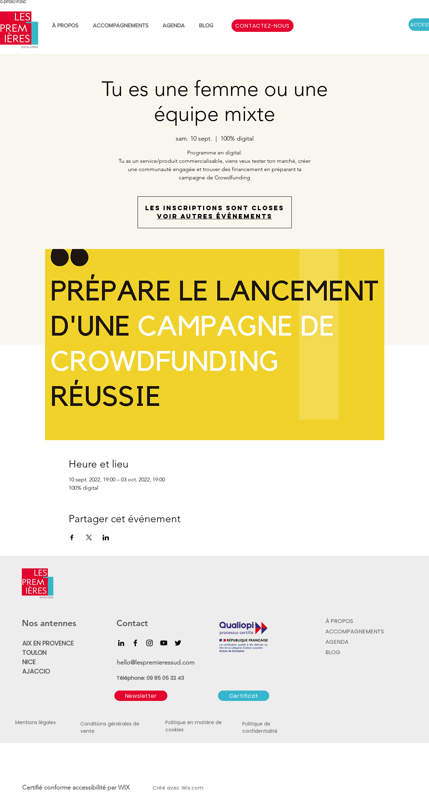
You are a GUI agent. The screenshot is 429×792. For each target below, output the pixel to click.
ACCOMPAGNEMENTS (353, 631)
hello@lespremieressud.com (155, 662)
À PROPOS (339, 621)
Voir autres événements (214, 216)
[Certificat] (243, 696)
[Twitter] (178, 643)
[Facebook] (135, 643)
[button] (140, 696)
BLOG (332, 652)
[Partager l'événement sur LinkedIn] (106, 537)
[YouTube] (163, 643)
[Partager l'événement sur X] (89, 537)
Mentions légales (35, 722)
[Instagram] (149, 643)
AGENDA (337, 642)
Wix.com (193, 787)
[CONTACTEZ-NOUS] (262, 26)
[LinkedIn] (121, 643)
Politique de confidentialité (260, 727)
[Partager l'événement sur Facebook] (72, 537)
